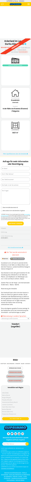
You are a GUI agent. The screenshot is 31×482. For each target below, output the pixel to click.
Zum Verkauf (14, 52)
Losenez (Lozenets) (7, 404)
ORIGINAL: (17, 259)
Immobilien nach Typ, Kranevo (15, 376)
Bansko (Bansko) (6, 409)
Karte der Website (20, 480)
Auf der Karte (23, 52)
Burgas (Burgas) (6, 397)
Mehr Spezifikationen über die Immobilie (15, 154)
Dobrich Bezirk (22, 49)
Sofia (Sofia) (5, 393)
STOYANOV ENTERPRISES (7, 468)
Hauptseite (3, 363)
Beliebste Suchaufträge (15, 380)
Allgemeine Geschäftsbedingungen (12, 472)
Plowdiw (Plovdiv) (7, 400)
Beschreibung (10, 363)
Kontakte (27, 363)
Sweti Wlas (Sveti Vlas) (8, 407)
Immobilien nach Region (15, 368)
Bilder (22, 363)
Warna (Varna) (6, 395)
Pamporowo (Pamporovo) (9, 414)
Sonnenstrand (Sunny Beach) (10, 402)
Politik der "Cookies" (18, 476)
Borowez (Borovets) (7, 411)
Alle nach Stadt (15, 418)
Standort (18, 363)
